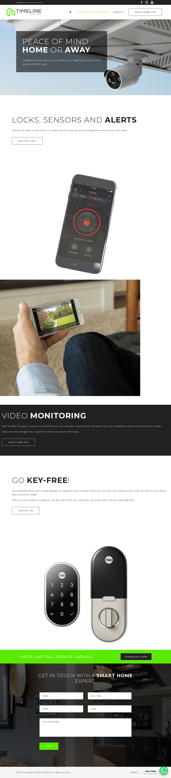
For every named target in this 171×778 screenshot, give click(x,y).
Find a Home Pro (145, 12)
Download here (136, 656)
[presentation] (85, 748)
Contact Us (25, 510)
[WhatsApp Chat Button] (163, 770)
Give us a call (27, 141)
